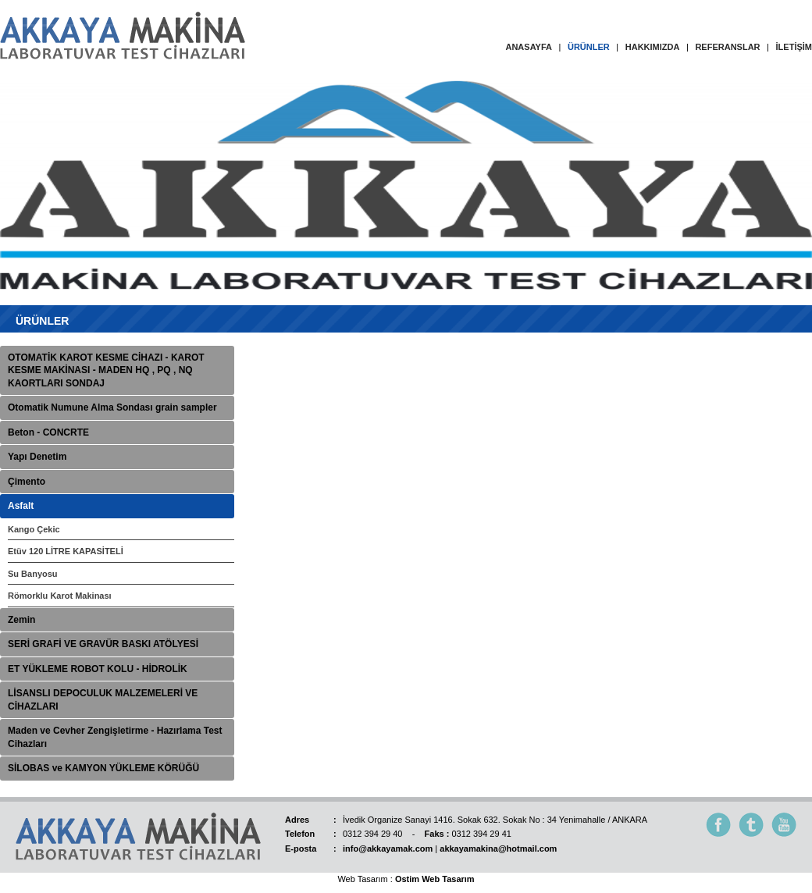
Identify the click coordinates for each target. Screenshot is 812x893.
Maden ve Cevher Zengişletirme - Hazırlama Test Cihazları (115, 737)
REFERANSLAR (727, 47)
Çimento (26, 481)
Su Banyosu (33, 573)
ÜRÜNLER (589, 47)
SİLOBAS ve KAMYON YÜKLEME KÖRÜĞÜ (103, 768)
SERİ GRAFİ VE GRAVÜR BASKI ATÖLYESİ (103, 644)
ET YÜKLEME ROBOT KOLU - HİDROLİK (97, 669)
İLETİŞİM (794, 47)
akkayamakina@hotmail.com (498, 848)
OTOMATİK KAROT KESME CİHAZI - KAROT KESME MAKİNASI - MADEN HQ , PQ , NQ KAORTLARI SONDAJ (106, 370)
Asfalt (21, 505)
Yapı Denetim (37, 456)
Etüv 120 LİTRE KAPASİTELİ (65, 551)
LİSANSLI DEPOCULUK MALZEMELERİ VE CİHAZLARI (103, 700)
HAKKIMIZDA (652, 47)
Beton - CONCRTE (48, 432)
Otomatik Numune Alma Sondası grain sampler (112, 407)
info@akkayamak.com (388, 848)
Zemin (21, 619)
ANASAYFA (528, 47)
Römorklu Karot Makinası (60, 595)
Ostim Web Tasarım (435, 879)
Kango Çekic (34, 529)
